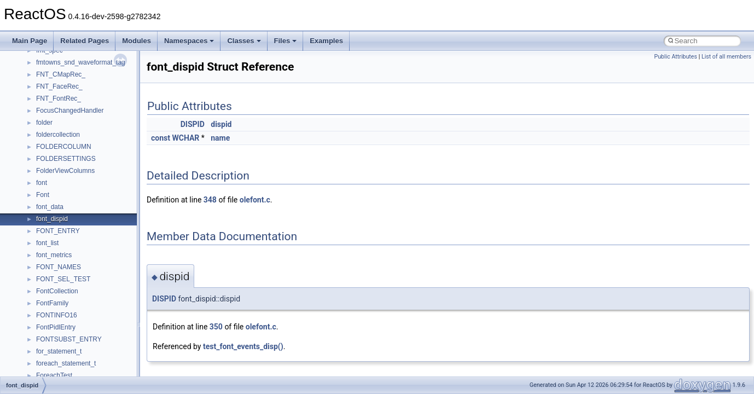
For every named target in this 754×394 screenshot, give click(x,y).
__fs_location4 (57, 131)
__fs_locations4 (59, 155)
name (220, 138)
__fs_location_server (66, 143)
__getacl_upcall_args (67, 191)
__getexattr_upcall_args (71, 215)
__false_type (54, 95)
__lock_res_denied (63, 335)
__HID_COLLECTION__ (72, 251)
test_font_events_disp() (243, 346)
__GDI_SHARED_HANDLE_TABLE (88, 167)
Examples (326, 41)
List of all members (726, 56)
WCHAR (185, 138)
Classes (243, 41)
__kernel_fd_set (59, 287)
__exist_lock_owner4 (66, 82)
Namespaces (189, 41)
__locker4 (50, 371)
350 (216, 326)
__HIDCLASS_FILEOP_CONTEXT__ (91, 263)
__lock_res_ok (57, 347)
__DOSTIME (54, 58)
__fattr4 (47, 107)
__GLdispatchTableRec (70, 227)
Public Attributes (675, 56)
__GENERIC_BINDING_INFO (80, 179)
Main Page (29, 41)
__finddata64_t (57, 119)
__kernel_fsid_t (58, 299)
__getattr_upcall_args (67, 203)
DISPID (193, 124)
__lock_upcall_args (64, 359)
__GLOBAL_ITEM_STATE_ (76, 239)
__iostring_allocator (64, 275)
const (160, 138)
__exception (54, 70)
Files (285, 41)
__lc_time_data (58, 311)
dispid (221, 124)
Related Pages (84, 41)
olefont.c (255, 199)
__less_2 (49, 323)
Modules (136, 41)
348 (210, 199)
